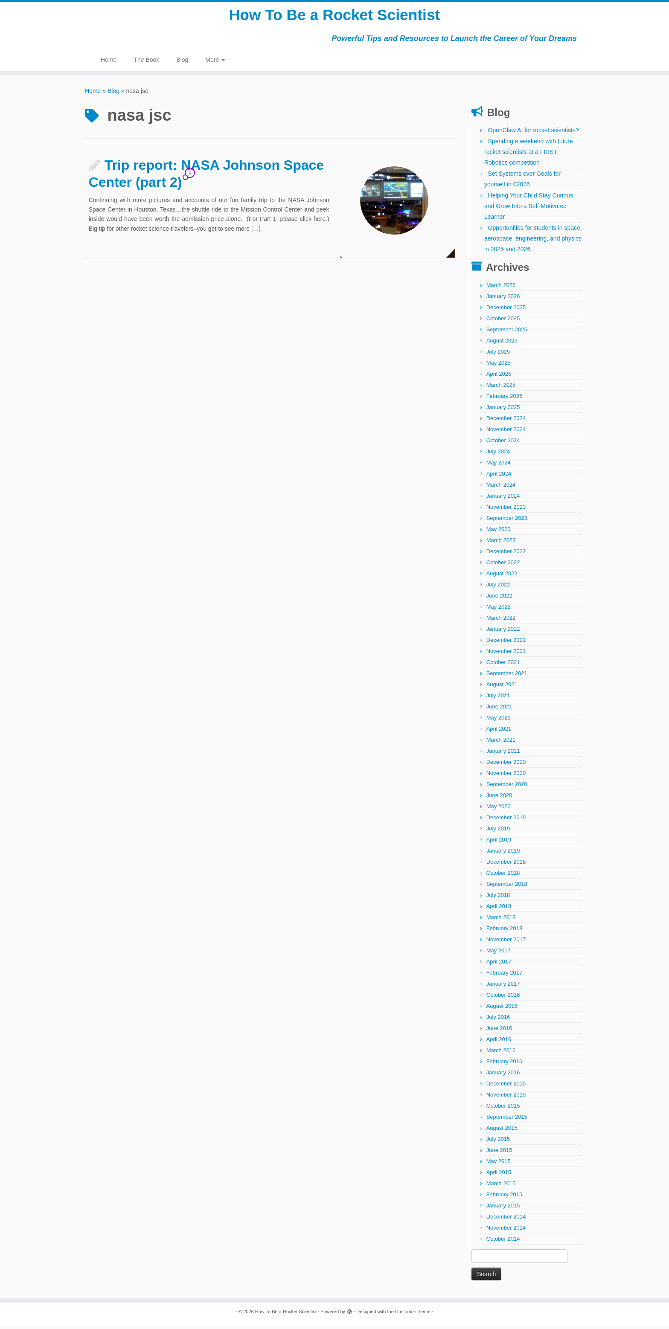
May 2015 (498, 1165)
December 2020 (506, 766)
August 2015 (502, 1132)
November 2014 (506, 1232)
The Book (146, 64)
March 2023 (501, 544)
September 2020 (506, 788)
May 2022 (498, 611)
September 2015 (506, 1121)
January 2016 (503, 1077)
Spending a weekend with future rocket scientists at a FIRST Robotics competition (528, 156)
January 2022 (503, 633)
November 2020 (506, 777)
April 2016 (499, 1043)
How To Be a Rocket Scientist (334, 17)
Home (108, 64)
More (215, 64)
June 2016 (499, 1032)
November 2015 (506, 1099)
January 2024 (503, 500)
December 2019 (506, 821)
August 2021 (502, 688)
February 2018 (504, 932)
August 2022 (502, 578)
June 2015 (499, 1154)
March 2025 (501, 389)
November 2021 (506, 655)
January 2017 (503, 988)
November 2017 (506, 943)
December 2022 (506, 555)
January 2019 (503, 855)
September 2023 (506, 522)
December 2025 (506, 311)
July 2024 (498, 456)
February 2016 (504, 1065)
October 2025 (503, 322)
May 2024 (498, 467)
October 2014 (503, 1243)
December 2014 (506, 1221)
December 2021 (506, 644)
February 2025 (504, 400)
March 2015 (501, 1187)
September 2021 (506, 677)
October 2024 (503, 444)
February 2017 (504, 977)
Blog (182, 64)
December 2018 (506, 866)
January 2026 (503, 300)
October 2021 (503, 666)
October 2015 (503, 1110)
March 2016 (501, 1054)
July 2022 (498, 589)
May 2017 (498, 955)
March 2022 (501, 622)
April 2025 (499, 378)
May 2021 (498, 722)
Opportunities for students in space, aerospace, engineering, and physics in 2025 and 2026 (533, 243)
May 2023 (498, 533)
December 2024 (506, 422)
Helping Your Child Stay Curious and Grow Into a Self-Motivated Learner (528, 210)
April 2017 (499, 966)
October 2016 (503, 999)
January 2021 (503, 755)
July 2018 (498, 899)
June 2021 (499, 711)
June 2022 (499, 600)
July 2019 (498, 833)
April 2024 (499, 478)
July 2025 (498, 356)
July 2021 (498, 699)
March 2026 (501, 289)
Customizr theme (412, 1315)
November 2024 (506, 433)
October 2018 (503, 877)
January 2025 (503, 411)
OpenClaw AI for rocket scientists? (533, 134)
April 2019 (499, 844)
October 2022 (503, 566)
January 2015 (503, 1210)
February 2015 (504, 1199)
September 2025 (506, 334)
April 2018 (499, 910)
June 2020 (499, 799)
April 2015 (499, 1176)
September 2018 (506, 888)
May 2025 (498, 367)
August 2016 (502, 1010)
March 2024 (501, 489)
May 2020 (498, 810)
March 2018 (501, 921)
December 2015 (506, 1088)
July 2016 (498, 1021)
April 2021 (499, 733)
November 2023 (506, 511)
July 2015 (498, 1143)
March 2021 (501, 744)
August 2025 (502, 345)
